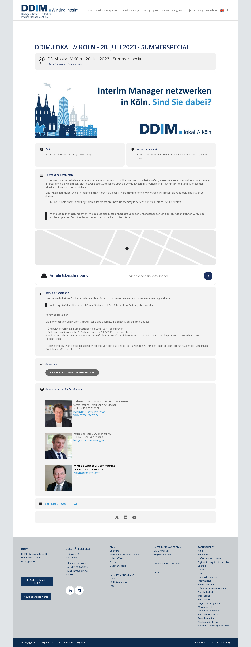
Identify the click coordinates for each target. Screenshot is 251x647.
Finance (202, 569)
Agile (200, 550)
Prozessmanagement (209, 610)
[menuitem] (88, 10)
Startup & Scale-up (208, 621)
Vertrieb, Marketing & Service (213, 625)
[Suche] (227, 10)
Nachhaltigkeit (205, 591)
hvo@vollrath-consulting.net (89, 440)
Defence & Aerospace (209, 558)
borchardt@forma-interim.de (89, 411)
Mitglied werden (162, 554)
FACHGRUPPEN (206, 547)
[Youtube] (79, 590)
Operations (204, 595)
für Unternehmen (119, 582)
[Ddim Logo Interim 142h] (50, 10)
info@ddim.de (80, 570)
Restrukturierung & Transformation (208, 616)
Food (200, 573)
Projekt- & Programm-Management (209, 605)
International (205, 580)
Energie (202, 565)
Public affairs (116, 558)
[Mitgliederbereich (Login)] (37, 581)
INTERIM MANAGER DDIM (168, 547)
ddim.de (70, 574)
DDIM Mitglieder (162, 550)
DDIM (113, 547)
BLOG (157, 572)
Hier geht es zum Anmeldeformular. (72, 372)
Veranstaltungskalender (167, 563)
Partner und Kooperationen (124, 554)
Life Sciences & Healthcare (212, 588)
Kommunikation (206, 584)
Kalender (51, 504)
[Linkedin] (70, 590)
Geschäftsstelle (118, 565)
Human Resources (208, 577)
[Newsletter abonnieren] (36, 596)
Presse (113, 562)
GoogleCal (69, 504)
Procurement (205, 599)
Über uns (114, 550)
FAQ (112, 586)
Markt (113, 578)
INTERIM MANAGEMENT (123, 574)
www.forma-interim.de (86, 415)
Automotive (204, 554)
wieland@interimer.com (87, 472)
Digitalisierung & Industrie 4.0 (213, 562)
